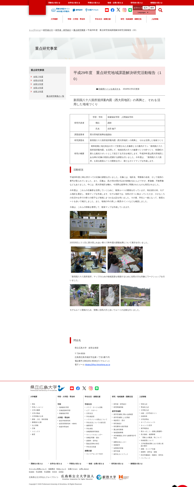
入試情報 (154, 19)
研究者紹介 (118, 423)
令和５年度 (38, 84)
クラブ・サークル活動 (94, 407)
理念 (33, 404)
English (31, 472)
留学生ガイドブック (121, 454)
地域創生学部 (64, 407)
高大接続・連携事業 (148, 434)
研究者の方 (48, 30)
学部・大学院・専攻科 (76, 19)
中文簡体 (39, 472)
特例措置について (147, 440)
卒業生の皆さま (94, 3)
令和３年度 (38, 92)
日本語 (61, 472)
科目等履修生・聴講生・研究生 (152, 455)
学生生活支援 (91, 447)
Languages (142, 12)
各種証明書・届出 (92, 438)
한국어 (54, 472)
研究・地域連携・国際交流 (131, 19)
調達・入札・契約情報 (40, 419)
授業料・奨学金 (92, 441)
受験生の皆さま (54, 3)
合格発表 (144, 416)
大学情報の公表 (37, 416)
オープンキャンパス (148, 422)
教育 (33, 434)
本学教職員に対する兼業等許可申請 (125, 437)
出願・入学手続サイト (149, 413)
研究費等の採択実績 (121, 426)
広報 (33, 428)
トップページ (35, 30)
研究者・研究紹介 (63, 30)
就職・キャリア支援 (148, 449)
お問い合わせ (84, 469)
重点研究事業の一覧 (55, 96)
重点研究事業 (79, 30)
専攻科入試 (145, 407)
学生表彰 (89, 428)
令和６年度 (38, 80)
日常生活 (89, 413)
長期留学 (117, 445)
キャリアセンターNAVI (94, 454)
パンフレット (145, 458)
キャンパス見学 (146, 425)
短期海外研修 (118, 448)
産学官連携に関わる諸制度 (123, 414)
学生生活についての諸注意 (96, 422)
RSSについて (61, 469)
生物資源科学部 (64, 410)
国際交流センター (120, 442)
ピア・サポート (92, 410)
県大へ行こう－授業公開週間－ (152, 431)
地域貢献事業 (118, 432)
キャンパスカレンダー (94, 435)
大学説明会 (145, 419)
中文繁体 (47, 472)
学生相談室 (90, 416)
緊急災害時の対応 (92, 444)
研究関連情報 (118, 407)
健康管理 (89, 425)
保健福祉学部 (64, 413)
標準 (152, 8)
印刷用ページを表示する (109, 89)
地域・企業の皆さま (115, 3)
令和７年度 (38, 77)
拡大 (146, 8)
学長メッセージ (37, 407)
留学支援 (117, 451)
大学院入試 (145, 410)
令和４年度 (38, 88)
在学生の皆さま (74, 3)
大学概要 (54, 19)
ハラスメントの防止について (96, 419)
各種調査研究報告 (92, 431)
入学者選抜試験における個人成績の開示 (152, 445)
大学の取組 (36, 413)
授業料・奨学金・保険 (149, 452)
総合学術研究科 (64, 421)
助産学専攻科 (64, 427)
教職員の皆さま (156, 3)
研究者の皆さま (137, 3)
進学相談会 (145, 428)
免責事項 (51, 469)
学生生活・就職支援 (103, 19)
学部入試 (144, 404)
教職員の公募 (37, 422)
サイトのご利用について (38, 469)
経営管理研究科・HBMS (68, 424)
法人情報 (35, 425)
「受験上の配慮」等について (151, 437)
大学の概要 (36, 410)
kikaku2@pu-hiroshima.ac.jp (97, 365)
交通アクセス (73, 469)
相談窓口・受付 (119, 420)
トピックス (36, 431)
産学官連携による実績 (122, 417)
